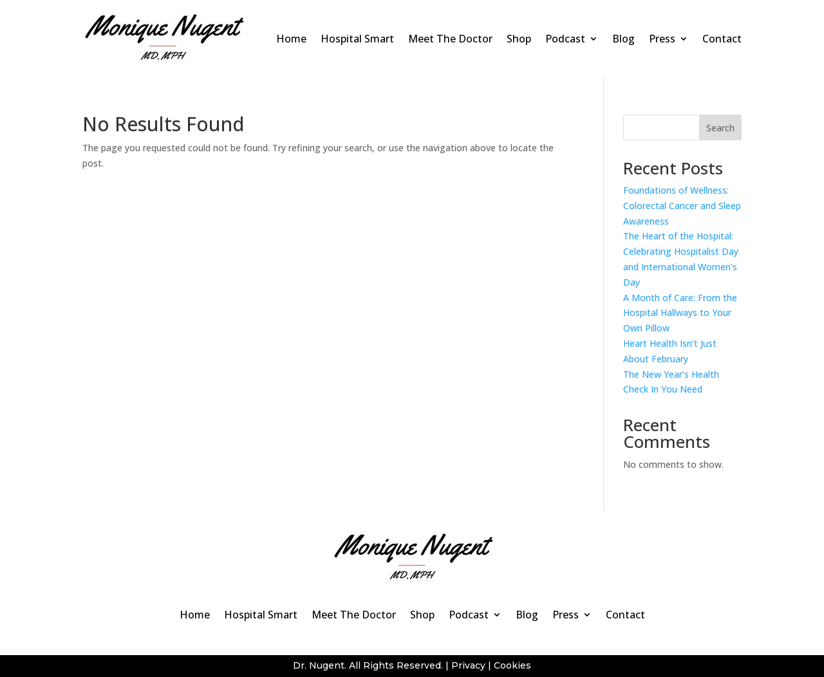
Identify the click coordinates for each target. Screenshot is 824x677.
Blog (623, 39)
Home (291, 39)
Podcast (565, 39)
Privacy (468, 665)
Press (662, 39)
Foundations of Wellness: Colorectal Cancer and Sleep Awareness (682, 205)
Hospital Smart (357, 39)
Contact (722, 39)
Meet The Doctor (450, 39)
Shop (519, 39)
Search (720, 128)
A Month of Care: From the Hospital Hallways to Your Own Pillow (680, 313)
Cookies (512, 665)
